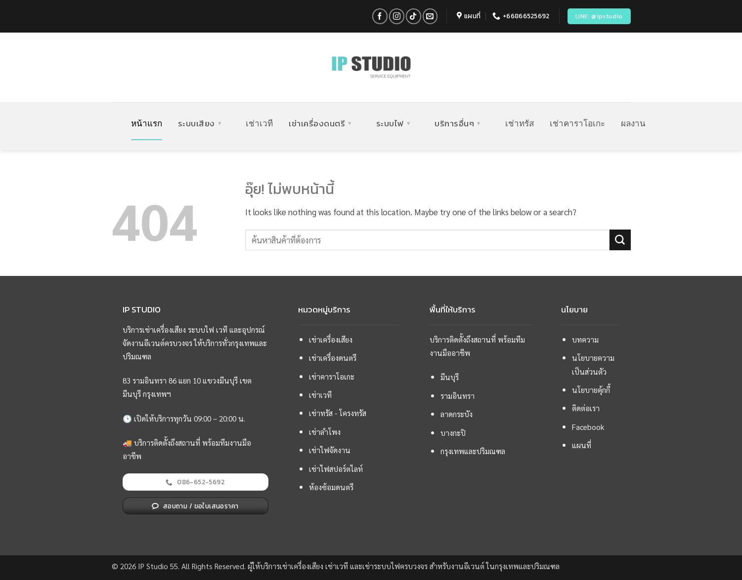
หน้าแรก (146, 123)
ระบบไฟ (393, 124)
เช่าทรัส (519, 123)
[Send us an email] (430, 16)
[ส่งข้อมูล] (620, 240)
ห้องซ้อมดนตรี (331, 487)
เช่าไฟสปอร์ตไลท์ (336, 469)
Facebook (588, 427)
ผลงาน (633, 123)
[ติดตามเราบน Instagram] (396, 16)
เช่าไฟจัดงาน (329, 450)
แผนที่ (581, 445)
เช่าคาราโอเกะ (577, 123)
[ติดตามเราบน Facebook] (380, 16)
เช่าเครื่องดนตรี (320, 124)
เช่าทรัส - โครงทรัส (337, 413)
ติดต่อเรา (586, 408)
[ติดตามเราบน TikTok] (413, 16)
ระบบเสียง (200, 124)
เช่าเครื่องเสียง (330, 340)
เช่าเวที (259, 123)
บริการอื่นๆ (458, 124)
